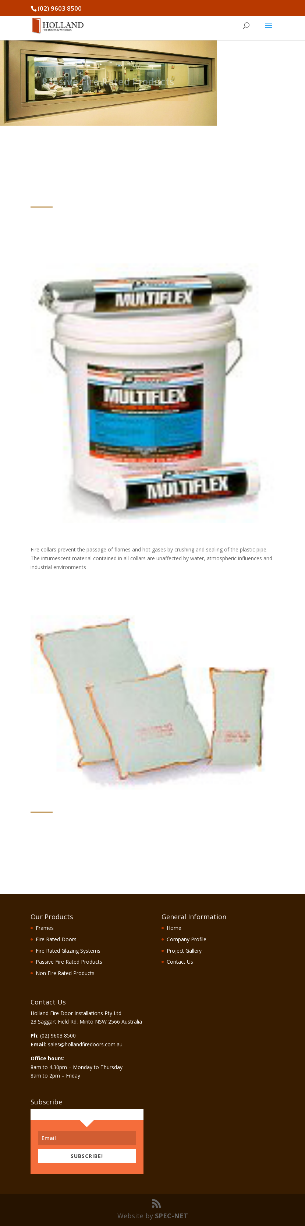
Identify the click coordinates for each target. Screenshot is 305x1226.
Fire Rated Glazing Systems (68, 950)
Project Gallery (184, 950)
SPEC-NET (171, 1215)
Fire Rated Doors (56, 939)
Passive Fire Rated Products (69, 961)
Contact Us (180, 961)
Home (174, 927)
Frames (45, 927)
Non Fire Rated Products (65, 973)
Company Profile (186, 939)
